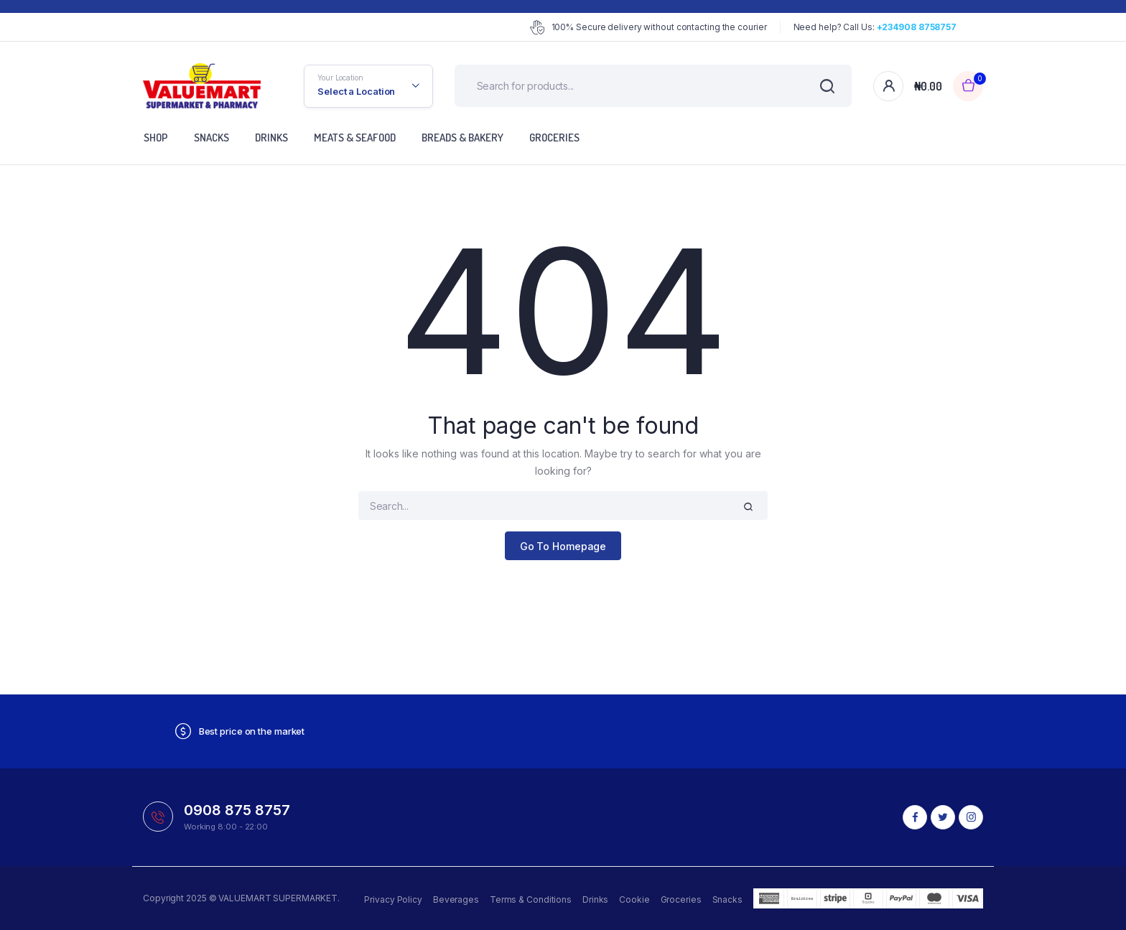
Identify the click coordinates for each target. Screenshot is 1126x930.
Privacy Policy (393, 899)
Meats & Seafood (355, 137)
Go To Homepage (563, 546)
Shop (156, 137)
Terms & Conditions (531, 899)
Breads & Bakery (462, 137)
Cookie (634, 899)
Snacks (211, 137)
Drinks (271, 137)
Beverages (456, 899)
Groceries (554, 137)
